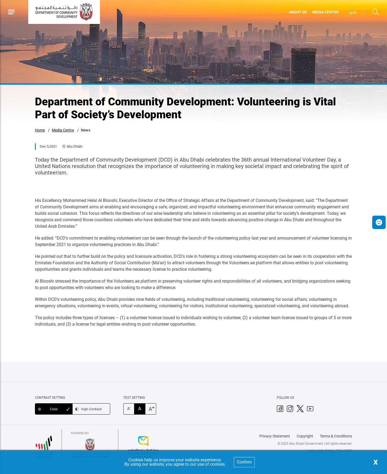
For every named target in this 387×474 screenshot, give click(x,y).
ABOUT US (298, 12)
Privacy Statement (274, 436)
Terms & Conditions (336, 436)
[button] (379, 222)
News (85, 130)
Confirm (244, 462)
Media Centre (63, 130)
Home (40, 130)
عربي (353, 12)
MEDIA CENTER (325, 12)
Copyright (305, 436)
